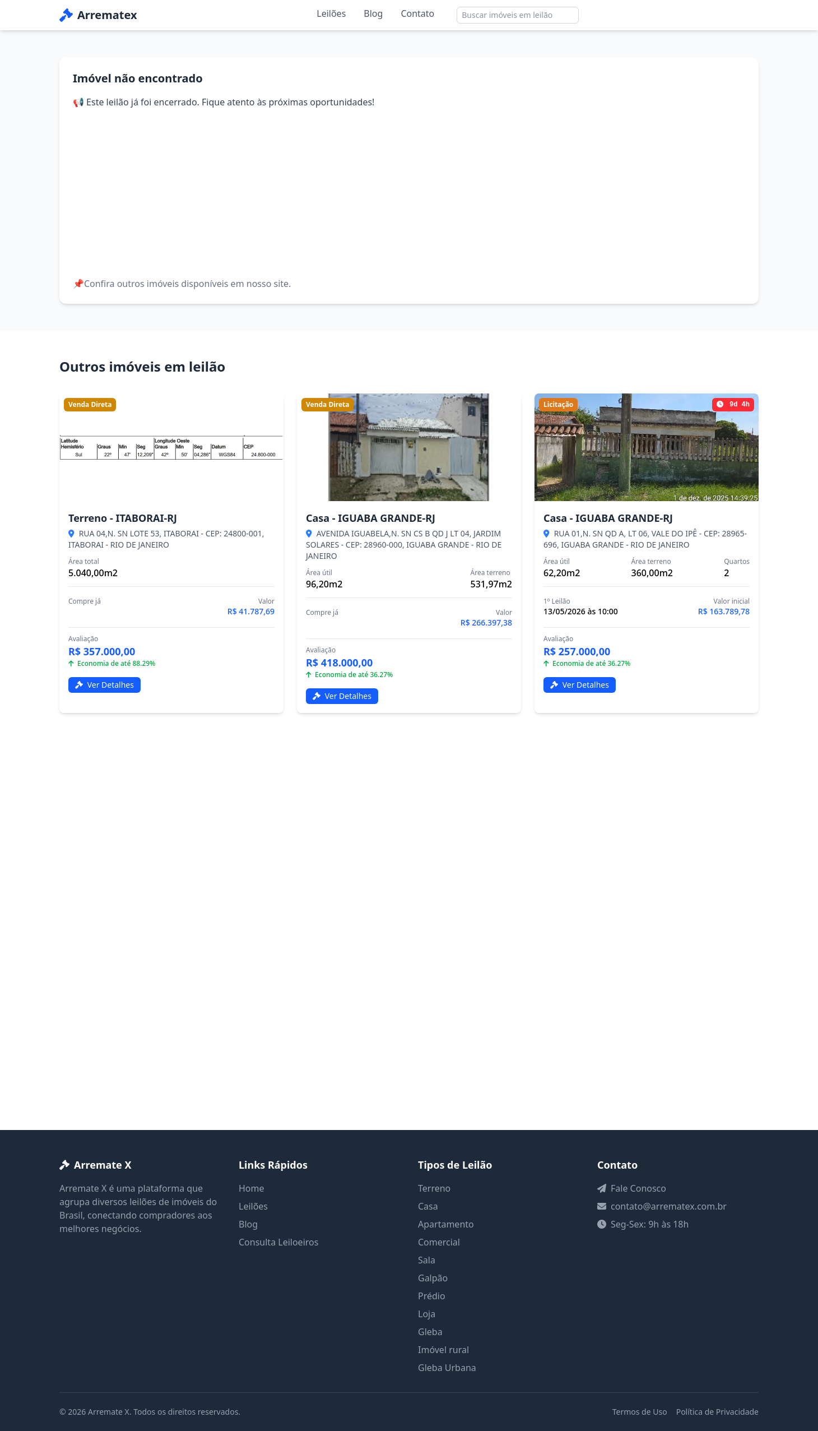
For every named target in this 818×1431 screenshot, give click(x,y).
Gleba (430, 1332)
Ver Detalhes (104, 684)
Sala (426, 1260)
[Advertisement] (409, 192)
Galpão (433, 1278)
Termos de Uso (639, 1411)
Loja (426, 1314)
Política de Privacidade (717, 1411)
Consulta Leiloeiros (278, 1242)
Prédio (431, 1296)
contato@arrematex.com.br (669, 1206)
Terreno (434, 1188)
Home (251, 1188)
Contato (417, 13)
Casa (428, 1206)
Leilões (331, 13)
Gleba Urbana (447, 1367)
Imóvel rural (443, 1350)
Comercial (439, 1242)
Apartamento (446, 1224)
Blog (373, 13)
